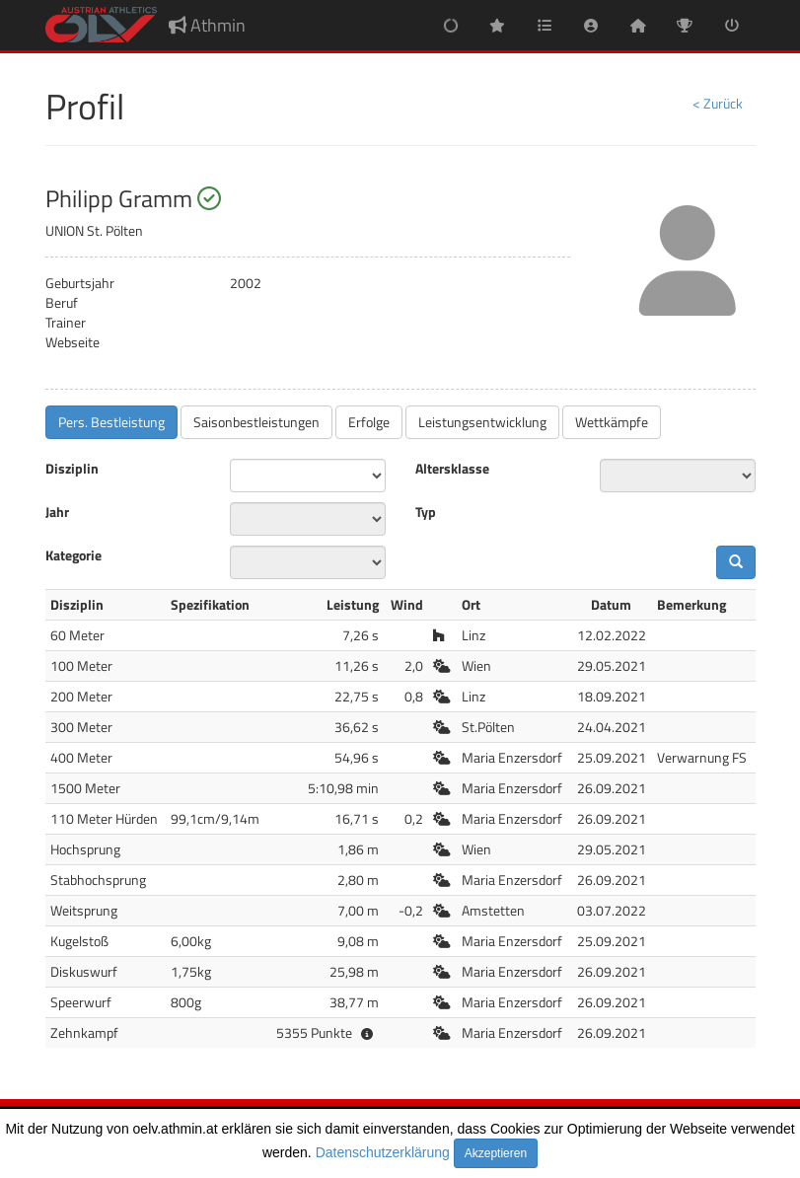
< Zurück (717, 103)
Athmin (207, 25)
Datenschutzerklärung (383, 1152)
